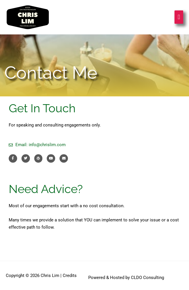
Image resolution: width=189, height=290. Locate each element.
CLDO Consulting (147, 277)
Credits (70, 275)
